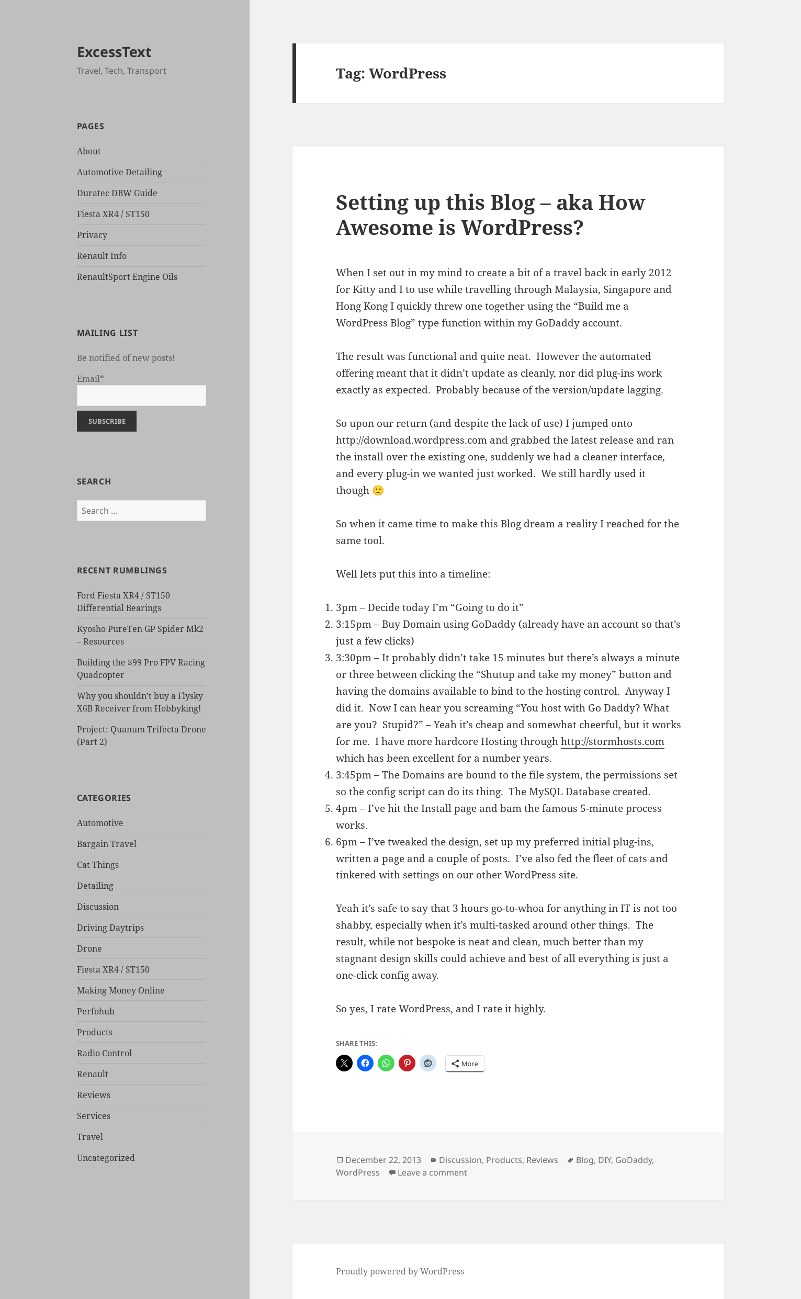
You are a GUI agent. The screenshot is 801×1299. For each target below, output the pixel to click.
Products (94, 1032)
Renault (92, 1074)
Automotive (100, 823)
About (89, 151)
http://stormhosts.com (612, 741)
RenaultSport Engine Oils (127, 277)
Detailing (95, 885)
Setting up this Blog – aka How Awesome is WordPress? (490, 214)
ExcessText (114, 51)
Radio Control (104, 1053)
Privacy (92, 235)
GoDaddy (633, 1160)
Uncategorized (106, 1158)
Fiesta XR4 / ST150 (113, 214)
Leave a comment (432, 1172)
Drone (89, 948)
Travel (90, 1137)
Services (93, 1116)
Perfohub (96, 1011)
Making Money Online (121, 990)
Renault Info (102, 256)
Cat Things (98, 865)
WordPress (358, 1172)
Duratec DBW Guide (117, 193)
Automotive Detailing (119, 172)
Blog (585, 1160)
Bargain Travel (107, 844)
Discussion (98, 906)
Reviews (93, 1095)
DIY (604, 1160)
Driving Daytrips (110, 927)
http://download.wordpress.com (411, 440)
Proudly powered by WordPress (400, 1271)
